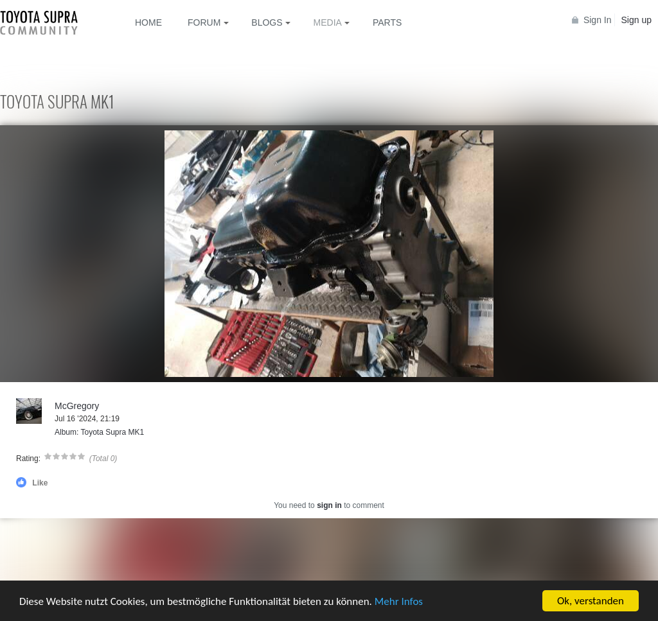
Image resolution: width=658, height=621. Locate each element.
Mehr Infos (399, 601)
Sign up (636, 20)
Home (148, 22)
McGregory (77, 406)
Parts (387, 22)
